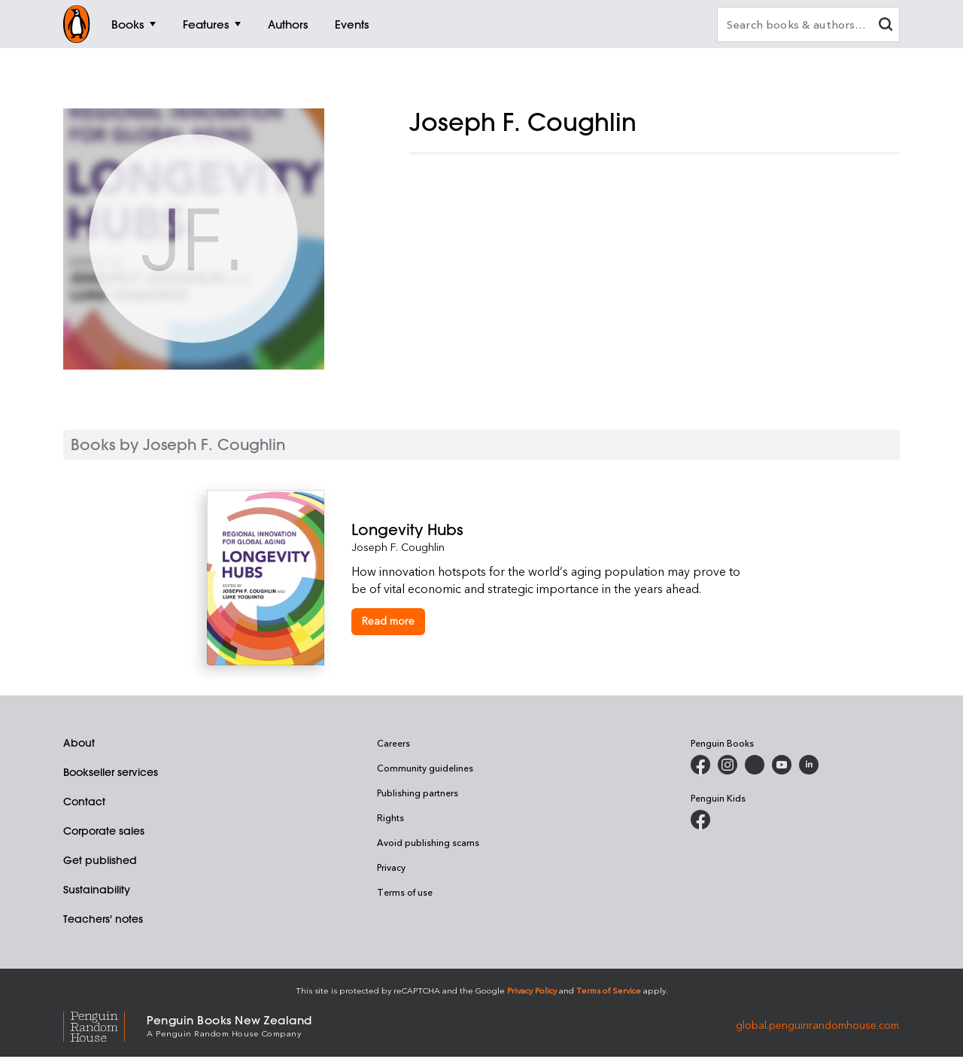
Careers (393, 743)
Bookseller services (110, 772)
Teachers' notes (103, 919)
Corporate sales (103, 831)
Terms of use (405, 892)
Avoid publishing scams (428, 842)
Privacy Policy (532, 990)
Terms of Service (608, 990)
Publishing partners (417, 792)
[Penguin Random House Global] (105, 1024)
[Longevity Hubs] (553, 529)
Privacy (391, 867)
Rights (390, 817)
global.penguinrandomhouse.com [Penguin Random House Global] (817, 1025)
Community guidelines (425, 767)
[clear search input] (885, 26)
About (79, 743)
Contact (84, 801)
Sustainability (96, 889)
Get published (100, 860)
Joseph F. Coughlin (398, 547)
